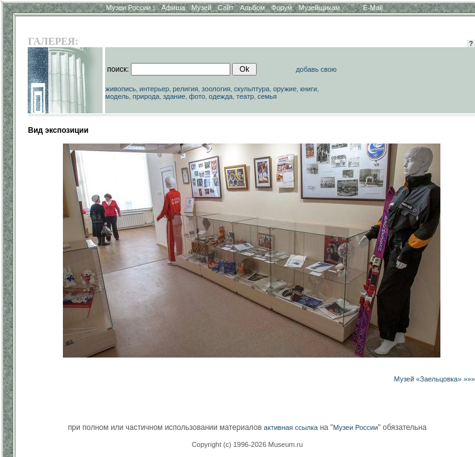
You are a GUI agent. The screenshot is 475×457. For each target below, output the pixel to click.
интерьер (154, 89)
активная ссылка (291, 427)
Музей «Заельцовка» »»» (434, 379)
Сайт (225, 7)
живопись (120, 89)
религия (186, 89)
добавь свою (316, 69)
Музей (201, 7)
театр (245, 96)
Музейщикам (319, 7)
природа (146, 96)
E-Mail (373, 7)
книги (308, 89)
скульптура (252, 89)
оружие (284, 89)
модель (117, 96)
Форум (281, 7)
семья (267, 96)
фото (197, 96)
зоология (216, 89)
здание (174, 96)
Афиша (174, 7)
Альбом (252, 7)
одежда (221, 96)
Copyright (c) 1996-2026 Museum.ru (247, 444)
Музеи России (130, 7)
